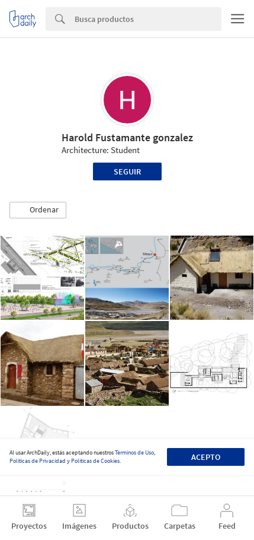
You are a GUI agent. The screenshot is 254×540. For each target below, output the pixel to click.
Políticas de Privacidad (37, 461)
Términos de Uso (134, 452)
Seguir (127, 171)
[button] (37, 210)
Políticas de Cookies (95, 461)
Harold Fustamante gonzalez (127, 137)
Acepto (205, 457)
